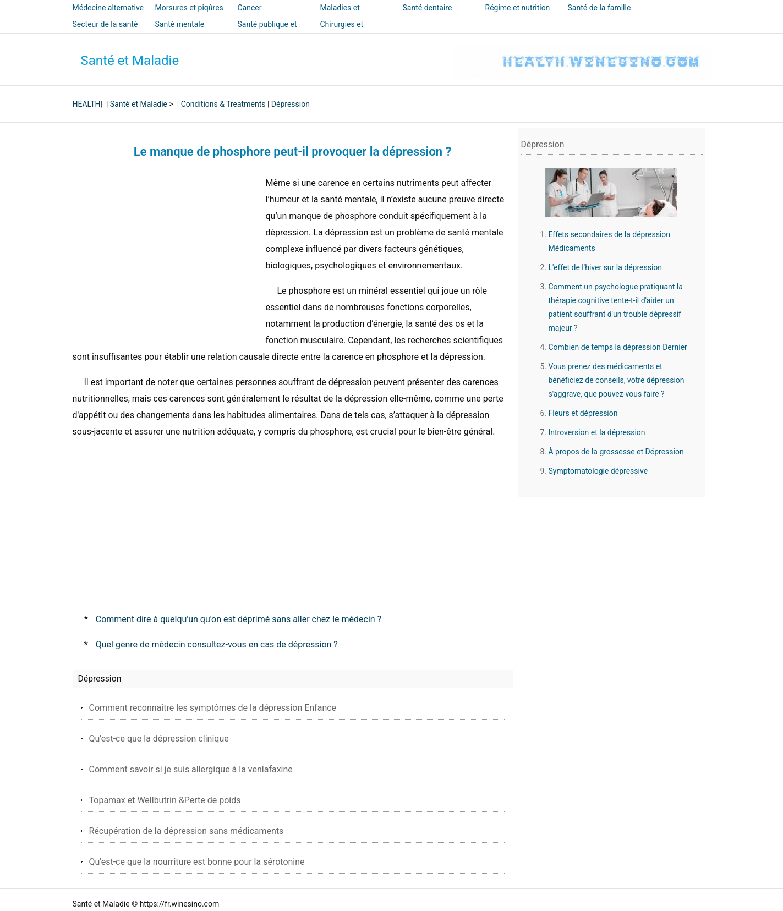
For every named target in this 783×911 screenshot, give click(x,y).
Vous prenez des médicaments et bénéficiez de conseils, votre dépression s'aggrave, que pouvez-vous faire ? (617, 380)
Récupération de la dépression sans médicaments (186, 831)
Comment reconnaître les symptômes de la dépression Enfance (213, 708)
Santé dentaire (427, 7)
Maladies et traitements (340, 15)
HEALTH (87, 104)
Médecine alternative (108, 7)
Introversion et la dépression (597, 432)
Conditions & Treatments (223, 104)
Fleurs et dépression (583, 413)
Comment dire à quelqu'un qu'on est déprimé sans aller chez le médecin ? (238, 619)
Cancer (250, 7)
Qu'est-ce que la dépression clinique (159, 738)
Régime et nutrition (517, 7)
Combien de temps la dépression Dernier (618, 347)
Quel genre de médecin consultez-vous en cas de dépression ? (217, 644)
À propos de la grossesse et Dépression (616, 451)
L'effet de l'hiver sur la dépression (605, 267)
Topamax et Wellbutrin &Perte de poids (165, 800)
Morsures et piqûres (189, 7)
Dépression (290, 104)
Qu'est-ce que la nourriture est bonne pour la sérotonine (197, 862)
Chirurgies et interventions (342, 32)
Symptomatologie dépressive (598, 471)
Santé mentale (180, 24)
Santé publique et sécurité (267, 32)
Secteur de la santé (105, 24)
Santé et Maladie (130, 60)
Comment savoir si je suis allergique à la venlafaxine (191, 769)
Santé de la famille (599, 7)
